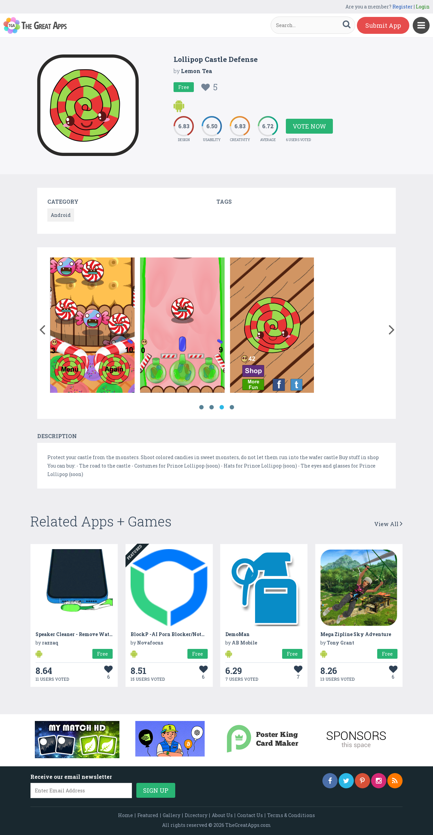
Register (402, 6)
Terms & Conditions (291, 815)
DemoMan (237, 634)
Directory (196, 815)
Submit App (383, 25)
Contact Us (250, 815)
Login (423, 6)
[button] (42, 328)
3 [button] (221, 407)
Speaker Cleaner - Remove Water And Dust (86, 634)
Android (61, 215)
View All (388, 523)
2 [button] (211, 407)
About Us (222, 815)
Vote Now (309, 126)
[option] (92, 326)
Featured (147, 815)
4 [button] (231, 407)
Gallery (171, 815)
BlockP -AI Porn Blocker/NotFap (170, 634)
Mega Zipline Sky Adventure (355, 634)
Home (125, 815)
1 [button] (201, 407)
